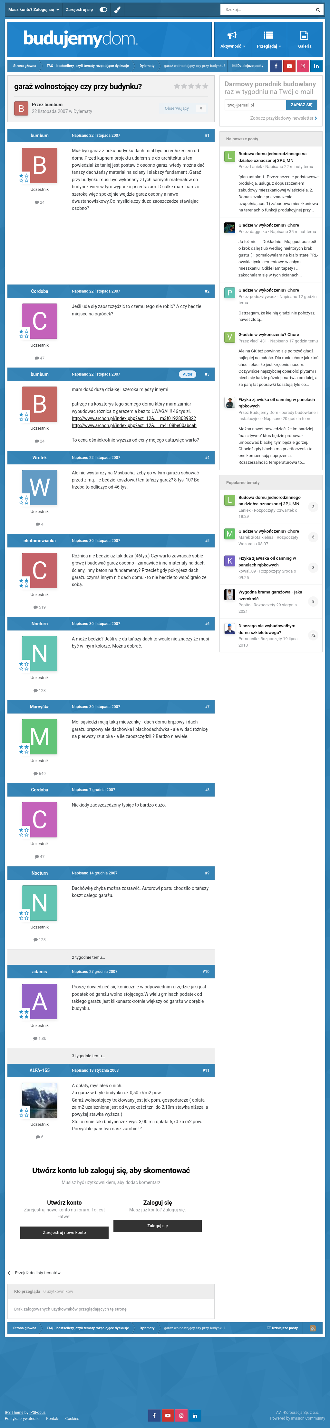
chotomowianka (40, 540)
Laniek (256, 166)
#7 (207, 707)
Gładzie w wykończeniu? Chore (268, 225)
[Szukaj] (251, 9)
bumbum (53, 104)
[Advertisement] (128, 251)
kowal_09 (247, 571)
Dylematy (82, 111)
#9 (207, 873)
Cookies (72, 1418)
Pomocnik (247, 638)
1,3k (39, 1038)
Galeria (304, 46)
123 (40, 690)
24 (40, 202)
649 (40, 773)
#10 (206, 971)
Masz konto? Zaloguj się (33, 9)
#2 (207, 291)
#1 (207, 135)
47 (40, 358)
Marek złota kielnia (256, 537)
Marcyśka (39, 706)
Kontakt (52, 1418)
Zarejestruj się (79, 9)
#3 (207, 374)
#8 (207, 790)
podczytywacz (263, 296)
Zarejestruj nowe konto (64, 1232)
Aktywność (231, 46)
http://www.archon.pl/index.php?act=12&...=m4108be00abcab (134, 425)
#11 (206, 1070)
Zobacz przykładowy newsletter (283, 118)
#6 (207, 623)
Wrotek (40, 457)
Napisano (289, 166)
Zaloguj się (157, 1225)
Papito (244, 604)
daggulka (258, 231)
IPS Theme (14, 1412)
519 (40, 607)
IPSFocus (37, 1412)
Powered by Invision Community (297, 1418)
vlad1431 (258, 341)
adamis (39, 971)
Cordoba (39, 291)
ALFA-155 (40, 1070)
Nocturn (40, 623)
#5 (207, 540)
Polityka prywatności (22, 1418)
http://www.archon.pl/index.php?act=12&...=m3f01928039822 (134, 418)
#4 (207, 457)
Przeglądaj (267, 46)
